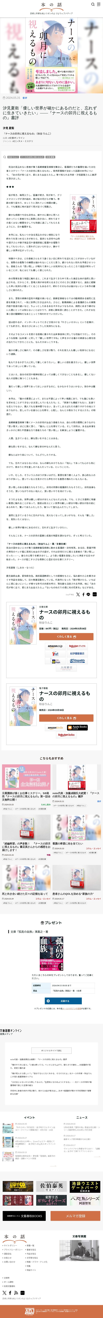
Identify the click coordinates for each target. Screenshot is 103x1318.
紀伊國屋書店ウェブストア (77, 653)
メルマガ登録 (75, 1216)
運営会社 (7, 1254)
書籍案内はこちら (24, 1216)
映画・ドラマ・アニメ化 (37, 1262)
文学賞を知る (32, 1258)
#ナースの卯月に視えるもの (25, 809)
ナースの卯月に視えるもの (32, 157)
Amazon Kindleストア (55, 727)
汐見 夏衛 (50, 157)
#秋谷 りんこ (7, 809)
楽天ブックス (77, 646)
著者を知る (31, 1250)
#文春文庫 (42, 809)
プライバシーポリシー (13, 1250)
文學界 (7, 1278)
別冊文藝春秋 (9, 1286)
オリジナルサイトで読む (51, 1051)
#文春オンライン (16, 138)
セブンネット (55, 653)
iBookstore (77, 727)
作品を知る (31, 1254)
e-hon (55, 661)
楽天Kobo (66, 735)
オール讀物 (8, 1282)
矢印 (53, 1165)
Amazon (55, 646)
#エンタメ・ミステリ (23, 141)
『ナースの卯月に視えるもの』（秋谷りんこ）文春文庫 (82, 237)
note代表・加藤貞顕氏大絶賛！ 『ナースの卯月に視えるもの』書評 (38, 1059)
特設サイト (31, 1270)
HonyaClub (77, 661)
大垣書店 (66, 668)
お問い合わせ (9, 1262)
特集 (28, 1266)
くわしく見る (64, 636)
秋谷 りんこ (13, 157)
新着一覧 (30, 1245)
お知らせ (7, 1258)
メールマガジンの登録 (71, 1008)
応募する (57, 1001)
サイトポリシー (10, 1245)
